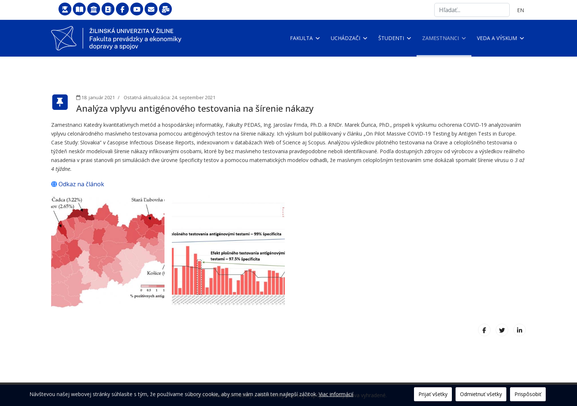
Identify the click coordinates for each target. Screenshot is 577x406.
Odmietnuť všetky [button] (481, 394)
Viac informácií (336, 394)
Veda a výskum (497, 38)
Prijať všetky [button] (432, 394)
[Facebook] (484, 330)
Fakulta (301, 38)
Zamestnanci (440, 38)
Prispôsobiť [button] (527, 394)
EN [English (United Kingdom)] (520, 10)
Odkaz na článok (77, 184)
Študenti (391, 38)
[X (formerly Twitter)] (502, 330)
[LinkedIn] (519, 330)
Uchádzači (345, 38)
